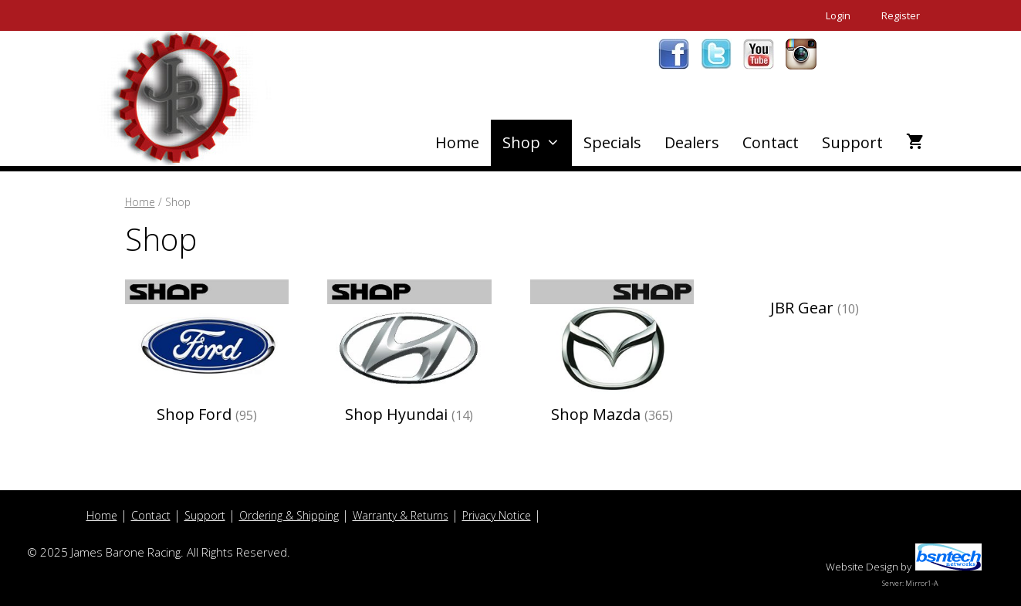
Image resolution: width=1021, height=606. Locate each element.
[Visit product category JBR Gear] (814, 299)
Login (838, 15)
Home (457, 142)
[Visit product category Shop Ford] (207, 352)
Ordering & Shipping (289, 515)
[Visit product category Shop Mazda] (612, 352)
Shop (537, 143)
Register (900, 15)
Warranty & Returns (400, 515)
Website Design (862, 567)
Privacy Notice (496, 515)
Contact (770, 142)
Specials (612, 142)
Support (852, 142)
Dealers (691, 142)
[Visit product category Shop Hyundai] (409, 352)
